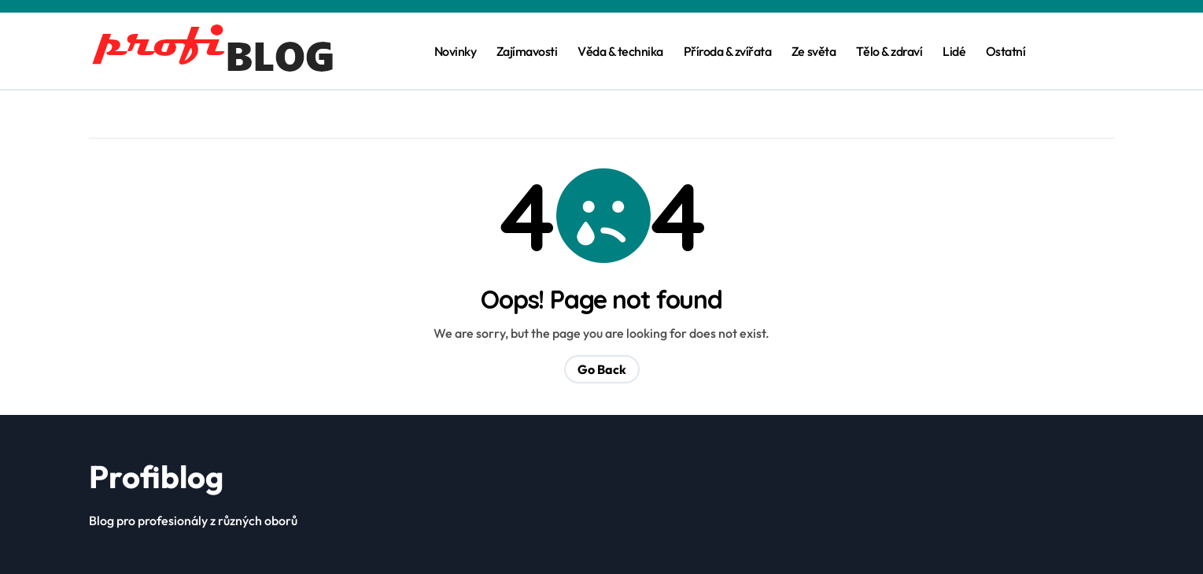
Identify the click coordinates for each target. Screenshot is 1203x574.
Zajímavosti (527, 51)
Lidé (954, 51)
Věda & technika (620, 51)
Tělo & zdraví (889, 51)
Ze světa (814, 51)
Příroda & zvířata (728, 51)
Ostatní (1006, 51)
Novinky (455, 51)
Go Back (602, 369)
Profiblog (156, 476)
